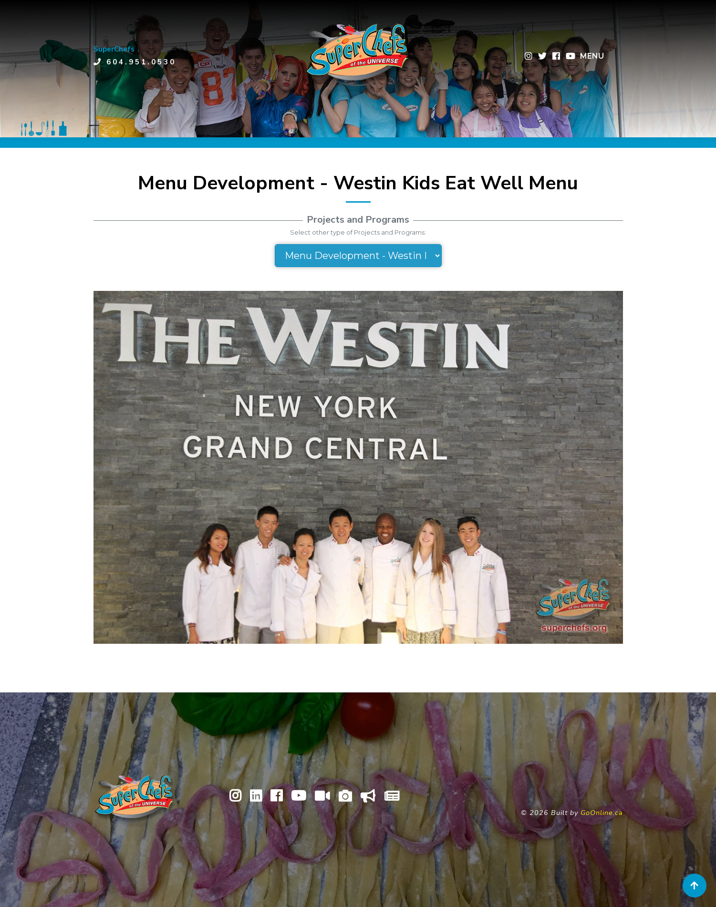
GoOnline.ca (602, 812)
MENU (592, 56)
